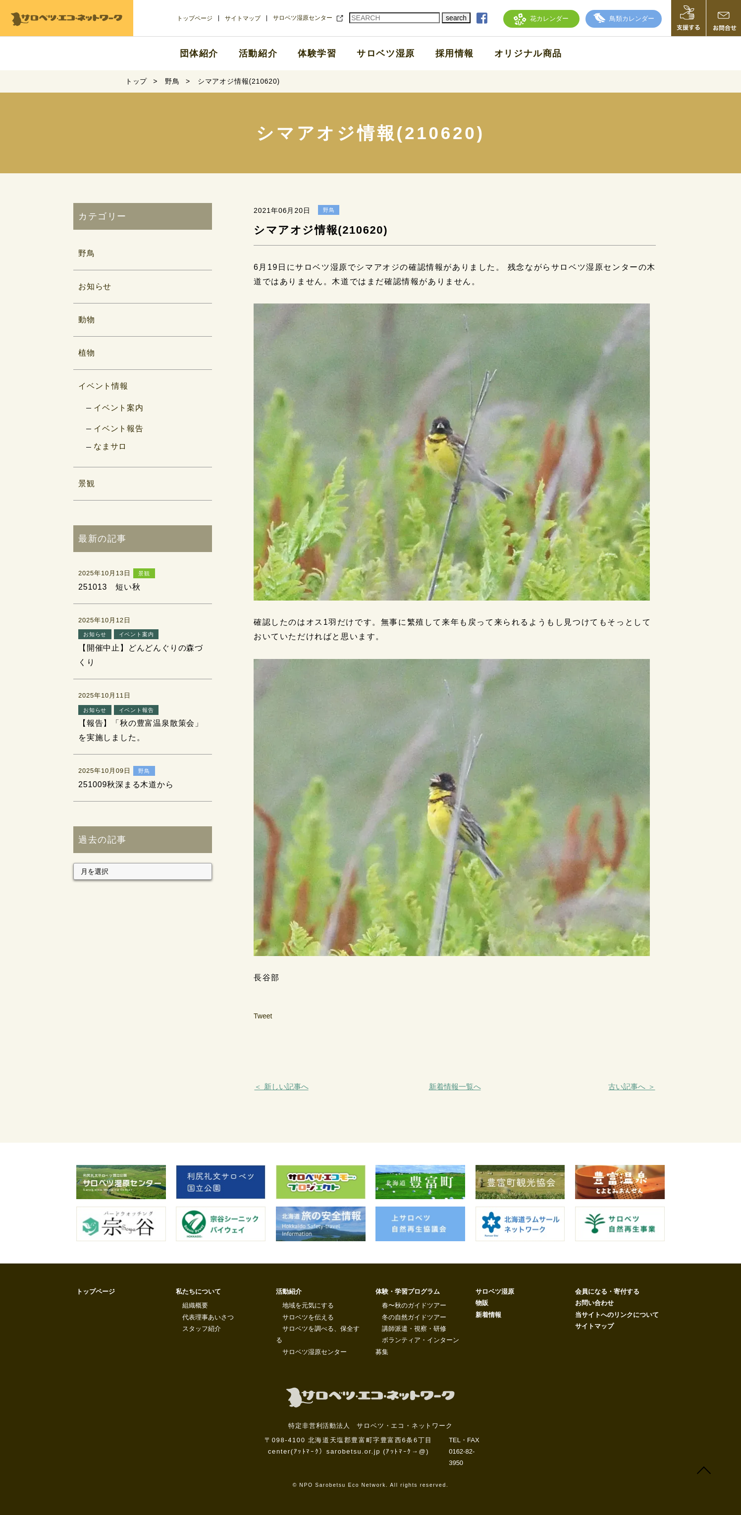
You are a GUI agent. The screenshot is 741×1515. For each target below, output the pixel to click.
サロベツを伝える (308, 1317)
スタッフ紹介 (201, 1328)
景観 (86, 483)
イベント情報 (103, 386)
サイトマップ (243, 18)
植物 (86, 353)
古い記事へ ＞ (631, 1086)
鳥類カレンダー (623, 18)
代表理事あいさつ (208, 1317)
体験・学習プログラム (407, 1291)
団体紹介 (199, 53)
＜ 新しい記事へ (281, 1086)
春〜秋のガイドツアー (414, 1305)
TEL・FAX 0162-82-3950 (464, 1451)
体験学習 (317, 53)
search (456, 18)
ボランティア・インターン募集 (417, 1345)
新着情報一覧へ (455, 1086)
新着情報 (488, 1314)
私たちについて (198, 1291)
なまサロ (110, 446)
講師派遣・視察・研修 (414, 1328)
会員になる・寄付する (607, 1291)
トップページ (194, 18)
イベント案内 (119, 408)
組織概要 (195, 1305)
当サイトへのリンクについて (617, 1314)
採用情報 (454, 53)
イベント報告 (119, 428)
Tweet (263, 1016)
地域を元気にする (308, 1305)
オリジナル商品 (528, 53)
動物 (86, 319)
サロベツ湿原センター (302, 18)
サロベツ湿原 (386, 53)
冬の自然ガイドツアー (414, 1317)
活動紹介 (258, 53)
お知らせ (94, 286)
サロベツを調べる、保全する (318, 1334)
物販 (482, 1303)
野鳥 (86, 253)
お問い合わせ (594, 1303)
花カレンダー (541, 18)
